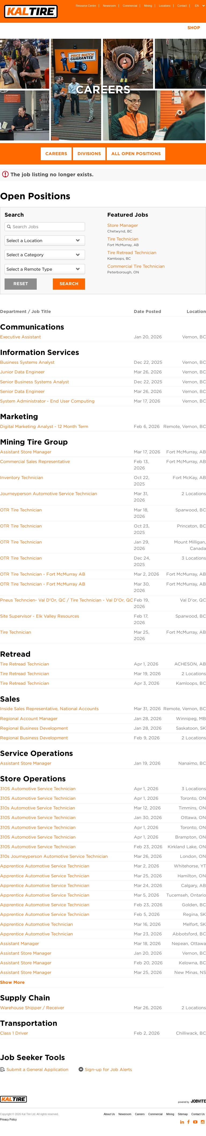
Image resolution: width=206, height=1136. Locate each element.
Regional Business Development (34, 728)
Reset (20, 283)
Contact (182, 5)
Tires (54, 27)
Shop (193, 27)
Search (69, 283)
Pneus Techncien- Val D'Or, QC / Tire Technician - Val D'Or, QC (66, 600)
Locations (165, 5)
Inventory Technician (21, 477)
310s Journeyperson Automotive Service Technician (54, 856)
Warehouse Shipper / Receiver (32, 1007)
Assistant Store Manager (25, 451)
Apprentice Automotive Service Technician (44, 866)
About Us (109, 1114)
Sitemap (183, 1114)
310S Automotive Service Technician (38, 788)
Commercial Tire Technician (136, 266)
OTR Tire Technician (21, 509)
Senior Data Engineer (22, 391)
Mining (148, 5)
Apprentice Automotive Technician (36, 924)
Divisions (89, 153)
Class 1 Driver (14, 1033)
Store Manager (122, 225)
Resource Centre (86, 5)
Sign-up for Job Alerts (105, 1069)
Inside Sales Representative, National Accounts (49, 708)
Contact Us (198, 1114)
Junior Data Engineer (22, 371)
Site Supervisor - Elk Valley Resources (39, 616)
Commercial (130, 5)
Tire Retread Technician (131, 252)
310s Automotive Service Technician (37, 807)
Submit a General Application (34, 1069)
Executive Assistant (20, 336)
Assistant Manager (19, 943)
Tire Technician (122, 239)
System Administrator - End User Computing (47, 401)
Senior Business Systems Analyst (34, 381)
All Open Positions (136, 153)
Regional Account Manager (28, 718)
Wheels (82, 27)
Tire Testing (154, 27)
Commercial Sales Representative (35, 461)
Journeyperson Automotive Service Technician (48, 493)
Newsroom (109, 5)
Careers (56, 153)
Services (115, 27)
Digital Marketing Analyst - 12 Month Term (44, 426)
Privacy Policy (8, 1119)
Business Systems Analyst (27, 362)
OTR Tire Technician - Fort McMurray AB (42, 574)
